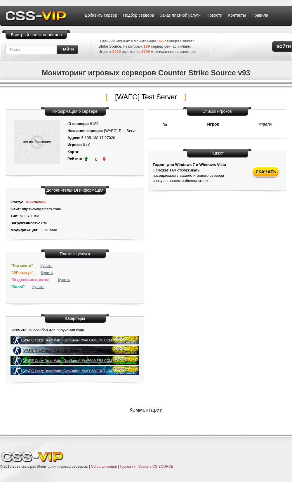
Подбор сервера (138, 15)
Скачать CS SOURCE (155, 466)
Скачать (265, 171)
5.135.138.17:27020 (98, 138)
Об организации (104, 466)
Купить (46, 265)
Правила (260, 15)
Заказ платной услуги (180, 15)
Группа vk (127, 466)
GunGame (48, 230)
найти (68, 49)
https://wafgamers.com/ (41, 209)
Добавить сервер (101, 15)
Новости (214, 15)
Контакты (237, 15)
